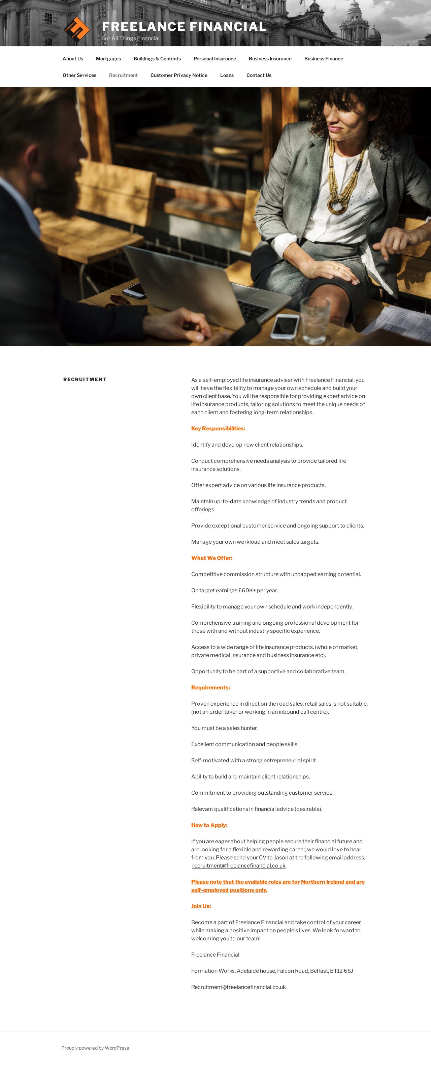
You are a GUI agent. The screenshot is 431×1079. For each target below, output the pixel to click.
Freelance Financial (185, 26)
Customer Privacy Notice (179, 90)
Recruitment (123, 90)
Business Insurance (270, 74)
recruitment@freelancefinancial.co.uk (239, 881)
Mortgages (108, 74)
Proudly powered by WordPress (95, 1063)
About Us (73, 74)
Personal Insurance (215, 74)
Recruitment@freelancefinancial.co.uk (238, 1002)
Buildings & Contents (157, 74)
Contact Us (258, 90)
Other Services (79, 90)
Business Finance (323, 74)
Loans (227, 90)
